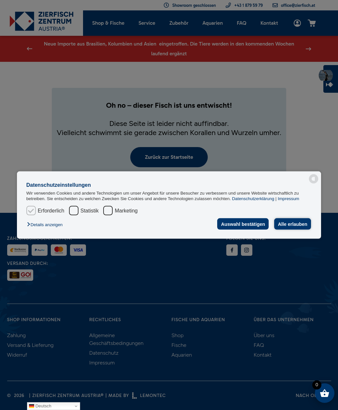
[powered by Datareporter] (313, 179)
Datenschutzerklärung (253, 198)
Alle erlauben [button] (292, 223)
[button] (46, 224)
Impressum (288, 198)
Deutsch (40, 406)
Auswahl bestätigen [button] (243, 223)
